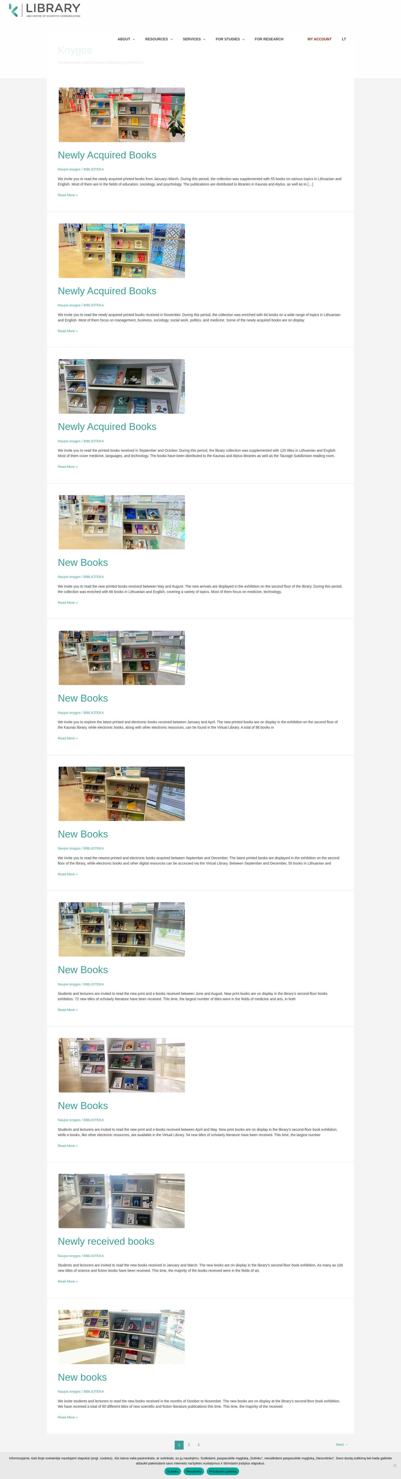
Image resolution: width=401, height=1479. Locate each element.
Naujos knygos (69, 169)
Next (342, 1441)
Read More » (68, 194)
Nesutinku (194, 1471)
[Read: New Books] (122, 521)
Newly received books (107, 1238)
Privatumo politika (223, 1471)
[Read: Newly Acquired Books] (122, 114)
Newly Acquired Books (109, 154)
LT (367, 7)
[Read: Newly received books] (122, 1198)
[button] (136, 7)
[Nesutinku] (394, 1465)
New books (83, 1374)
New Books (83, 561)
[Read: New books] (122, 1334)
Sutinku (173, 1471)
